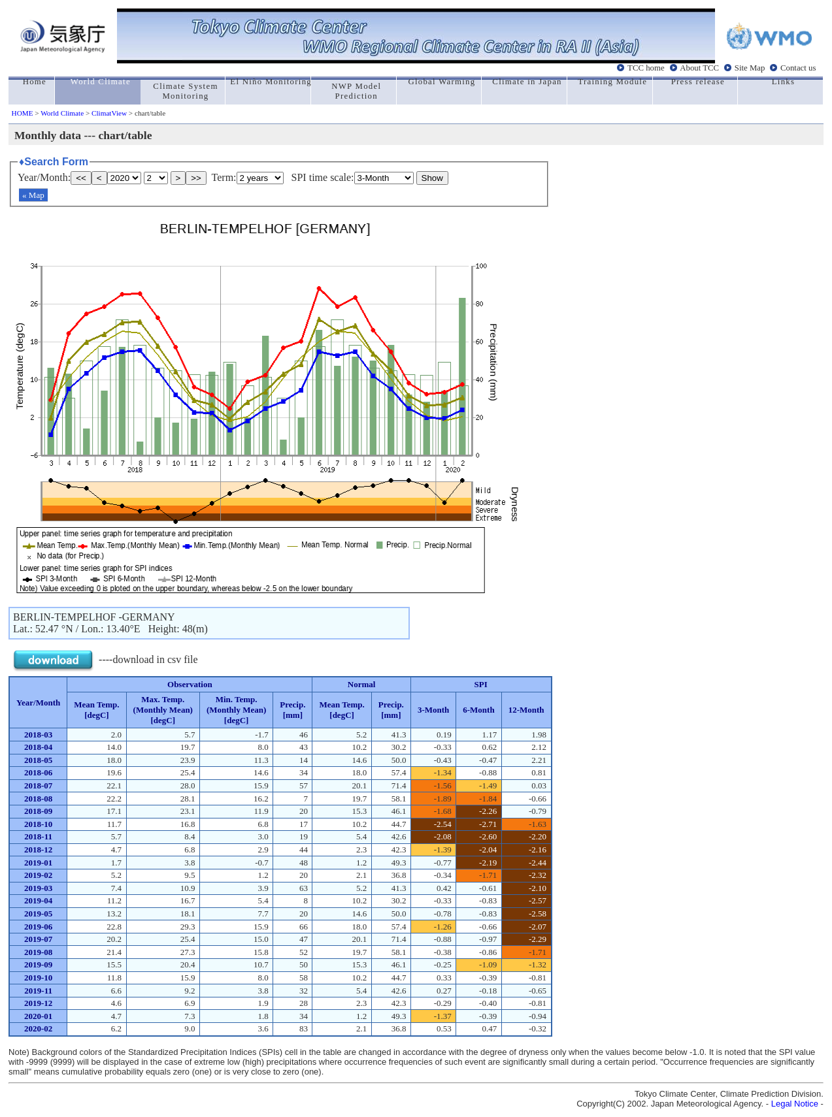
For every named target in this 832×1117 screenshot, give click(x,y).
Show (432, 178)
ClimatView (109, 113)
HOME (22, 113)
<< (81, 178)
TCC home (646, 68)
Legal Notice (794, 1104)
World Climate (62, 113)
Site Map (750, 68)
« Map (33, 195)
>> (196, 178)
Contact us (798, 68)
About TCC (699, 68)
